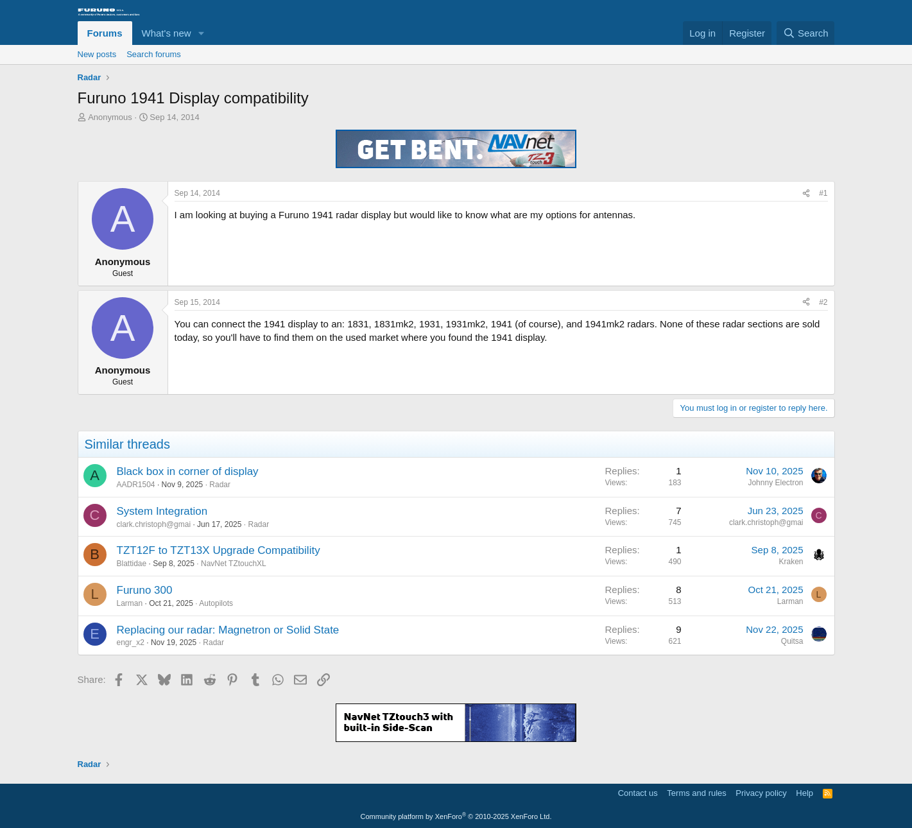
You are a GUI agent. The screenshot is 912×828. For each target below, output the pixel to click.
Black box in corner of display (188, 471)
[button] (201, 33)
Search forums (153, 54)
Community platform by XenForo (456, 816)
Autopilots (216, 603)
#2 (823, 302)
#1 (823, 193)
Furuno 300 (145, 590)
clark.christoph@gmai (154, 524)
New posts (97, 54)
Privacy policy (761, 793)
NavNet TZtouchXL (233, 563)
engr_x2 (130, 642)
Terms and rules (696, 793)
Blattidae (132, 563)
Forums (105, 33)
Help (804, 793)
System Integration (162, 511)
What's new (166, 33)
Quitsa (792, 641)
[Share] (806, 193)
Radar (219, 484)
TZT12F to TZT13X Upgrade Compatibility (218, 550)
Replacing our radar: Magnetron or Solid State (228, 630)
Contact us (638, 793)
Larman (130, 603)
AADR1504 (136, 484)
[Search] (806, 33)
